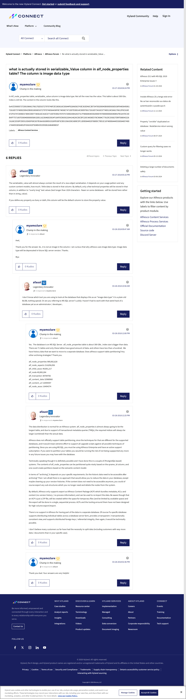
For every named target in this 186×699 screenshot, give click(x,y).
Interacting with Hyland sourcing (91, 673)
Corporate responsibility (139, 623)
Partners (131, 617)
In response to (37, 234)
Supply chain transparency (105, 669)
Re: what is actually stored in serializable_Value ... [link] (83, 54)
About (131, 612)
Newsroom (133, 629)
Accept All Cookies (149, 692)
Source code (147, 230)
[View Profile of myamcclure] (27, 84)
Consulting (107, 617)
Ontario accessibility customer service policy (139, 669)
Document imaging (110, 629)
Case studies (59, 606)
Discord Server (148, 235)
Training (160, 612)
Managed (106, 612)
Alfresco (38, 54)
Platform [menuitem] (29, 26)
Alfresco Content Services (28, 130)
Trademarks (85, 669)
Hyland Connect (13, 54)
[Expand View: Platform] (35, 26)
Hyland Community (138, 16)
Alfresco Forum (52, 54)
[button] (12, 143)
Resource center (83, 606)
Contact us (18, 626)
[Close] (181, 692)
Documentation (164, 617)
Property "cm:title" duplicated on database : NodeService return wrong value (156, 126)
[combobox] (67, 38)
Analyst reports (61, 612)
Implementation (109, 606)
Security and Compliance (66, 669)
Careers (131, 606)
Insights (57, 617)
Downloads (81, 617)
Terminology (81, 612)
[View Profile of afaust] (24, 171)
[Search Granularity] (32, 38)
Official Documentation (153, 226)
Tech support (163, 623)
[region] (93, 692)
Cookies (35, 669)
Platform (27, 54)
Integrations (59, 623)
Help (155, 16)
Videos (79, 623)
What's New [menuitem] (13, 26)
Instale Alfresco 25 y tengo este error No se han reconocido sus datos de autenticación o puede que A (156, 101)
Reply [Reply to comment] (123, 210)
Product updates (83, 629)
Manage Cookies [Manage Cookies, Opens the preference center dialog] (128, 692)
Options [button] (172, 54)
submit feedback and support (73, 4)
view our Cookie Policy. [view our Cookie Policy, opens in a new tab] (68, 696)
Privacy (25, 669)
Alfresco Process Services (154, 221)
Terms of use (46, 669)
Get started (48, 4)
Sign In (166, 16)
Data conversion (109, 623)
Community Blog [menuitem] (52, 26)
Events (160, 606)
